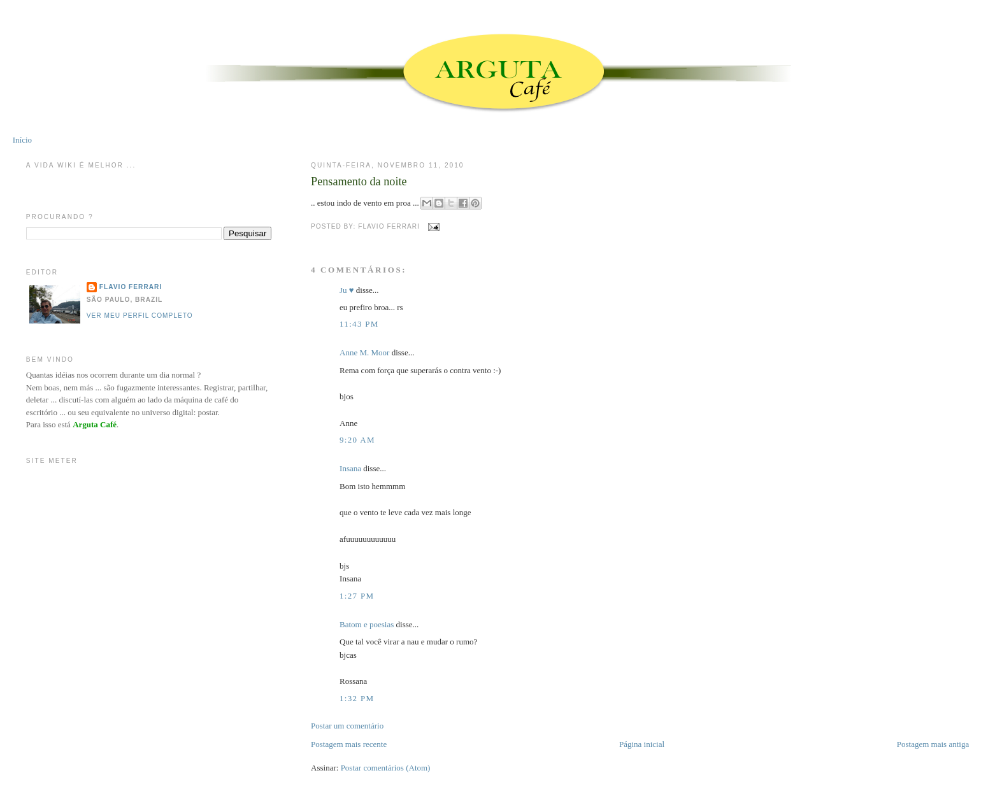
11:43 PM (359, 324)
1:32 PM (357, 698)
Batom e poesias (367, 624)
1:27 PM (357, 595)
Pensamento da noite (359, 181)
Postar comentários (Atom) (386, 767)
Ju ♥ (347, 290)
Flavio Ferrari (130, 286)
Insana (350, 468)
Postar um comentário (347, 725)
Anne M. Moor (364, 352)
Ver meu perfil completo (140, 315)
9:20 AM (357, 439)
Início (22, 140)
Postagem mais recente (349, 744)
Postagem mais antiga (933, 744)
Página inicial (641, 744)
